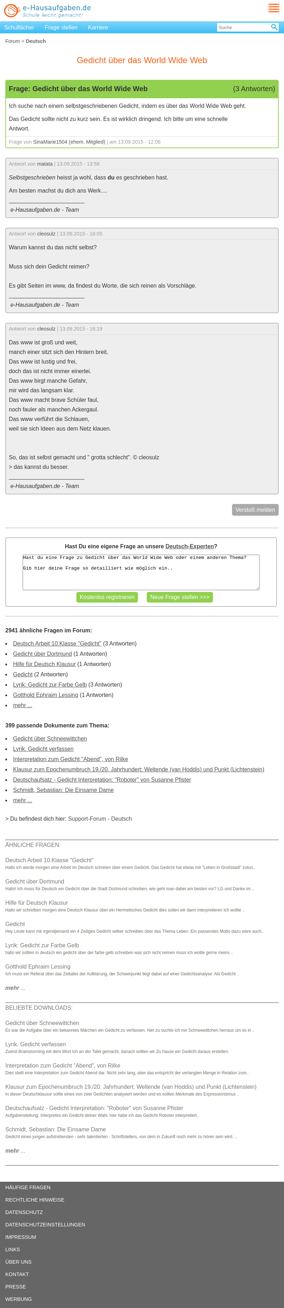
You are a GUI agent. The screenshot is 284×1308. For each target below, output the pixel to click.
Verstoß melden (255, 510)
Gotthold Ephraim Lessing (45, 695)
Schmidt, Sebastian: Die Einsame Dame (63, 790)
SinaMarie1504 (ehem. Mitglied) (69, 142)
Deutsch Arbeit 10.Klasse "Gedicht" (57, 644)
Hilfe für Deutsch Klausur (44, 664)
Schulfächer (19, 27)
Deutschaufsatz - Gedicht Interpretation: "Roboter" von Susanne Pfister (102, 780)
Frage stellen (61, 27)
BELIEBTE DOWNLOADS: (39, 1008)
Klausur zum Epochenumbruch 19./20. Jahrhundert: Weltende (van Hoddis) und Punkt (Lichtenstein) (138, 769)
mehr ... (22, 705)
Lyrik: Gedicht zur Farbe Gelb (50, 685)
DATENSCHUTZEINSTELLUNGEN (45, 1224)
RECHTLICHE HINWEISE (34, 1200)
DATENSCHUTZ (24, 1212)
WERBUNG (18, 1299)
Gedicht (23, 674)
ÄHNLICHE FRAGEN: (32, 845)
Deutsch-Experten (190, 546)
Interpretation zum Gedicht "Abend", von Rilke (70, 759)
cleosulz (46, 234)
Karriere (98, 27)
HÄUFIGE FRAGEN (28, 1187)
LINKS (12, 1249)
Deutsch (121, 819)
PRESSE (15, 1287)
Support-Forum (87, 819)
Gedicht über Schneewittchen (50, 739)
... (15, 988)
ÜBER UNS (18, 1262)
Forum (12, 41)
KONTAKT (17, 1274)
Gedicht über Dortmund (42, 654)
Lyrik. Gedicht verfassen (43, 749)
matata (45, 164)
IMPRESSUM (20, 1237)
